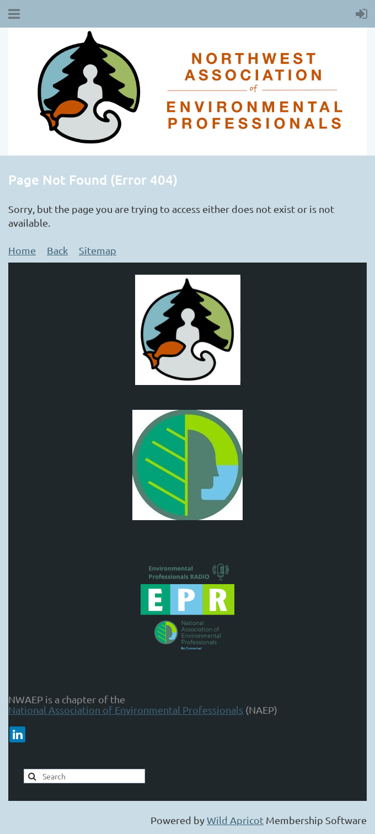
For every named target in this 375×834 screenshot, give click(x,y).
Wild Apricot (235, 820)
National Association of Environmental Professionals (125, 709)
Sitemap (97, 250)
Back (57, 250)
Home (22, 250)
